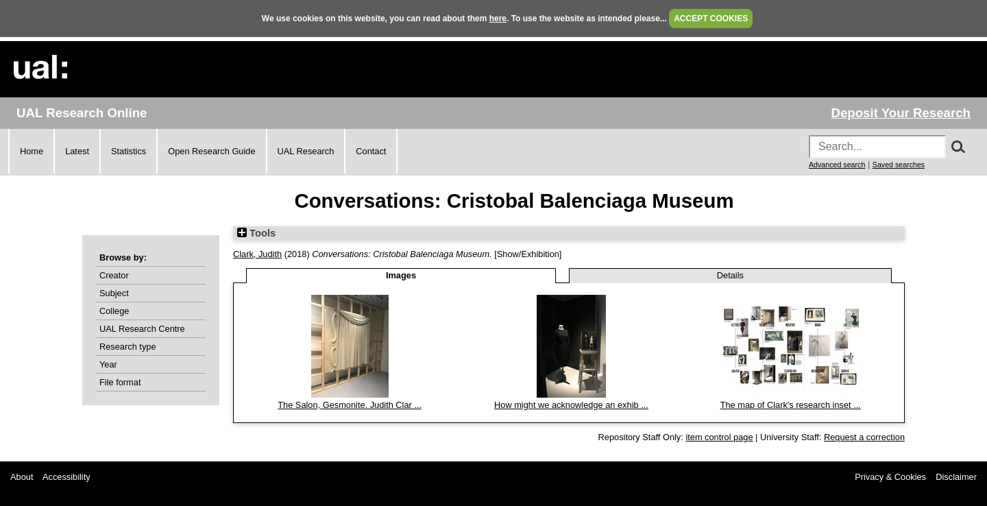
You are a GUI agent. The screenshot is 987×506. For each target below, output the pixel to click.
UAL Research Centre (142, 329)
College (114, 311)
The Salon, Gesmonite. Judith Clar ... (350, 405)
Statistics (128, 151)
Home (31, 151)
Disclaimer (956, 477)
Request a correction (864, 437)
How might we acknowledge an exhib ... (571, 405)
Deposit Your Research (901, 113)
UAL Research (306, 151)
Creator (114, 275)
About (21, 477)
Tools (256, 233)
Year (108, 364)
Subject (114, 293)
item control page (719, 437)
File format (120, 382)
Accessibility (66, 477)
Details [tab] (730, 275)
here (498, 18)
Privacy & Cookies (890, 477)
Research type (127, 346)
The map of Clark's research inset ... (790, 405)
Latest (77, 151)
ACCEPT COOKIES (711, 18)
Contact (371, 151)
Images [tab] (401, 275)
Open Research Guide (211, 151)
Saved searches (899, 164)
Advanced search (837, 164)
